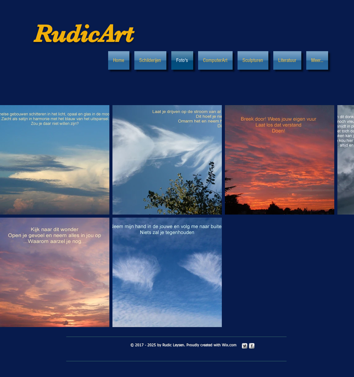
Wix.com (229, 345)
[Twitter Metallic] (244, 346)
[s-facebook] (251, 346)
